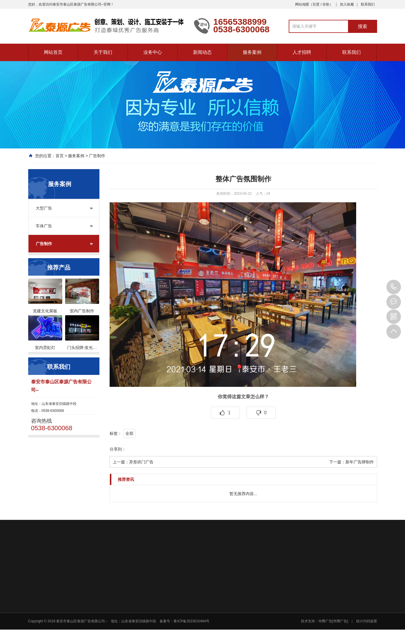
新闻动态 (202, 52)
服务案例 (252, 52)
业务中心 (152, 52)
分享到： (118, 449)
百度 (316, 4)
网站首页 (53, 52)
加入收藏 (347, 4)
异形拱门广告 (141, 462)
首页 (60, 155)
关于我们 (103, 52)
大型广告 (44, 208)
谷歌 (325, 4)
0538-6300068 (393, 287)
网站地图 (302, 4)
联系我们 (368, 4)
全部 (129, 433)
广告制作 (97, 155)
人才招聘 (301, 52)
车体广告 (44, 226)
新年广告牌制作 (359, 462)
